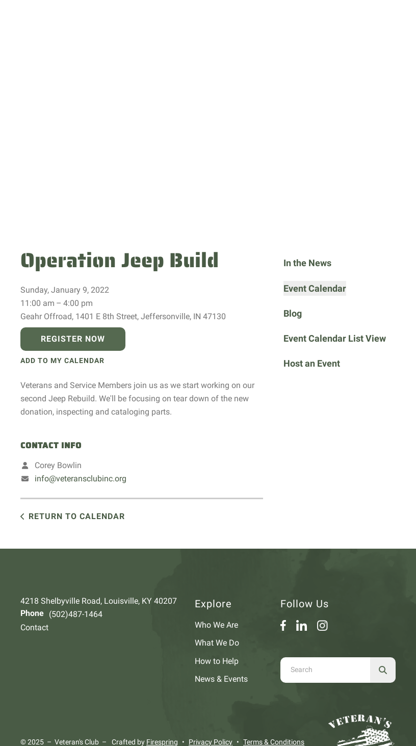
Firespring (162, 742)
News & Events (221, 679)
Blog (292, 313)
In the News (307, 263)
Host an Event (311, 363)
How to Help (217, 661)
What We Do (217, 643)
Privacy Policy (210, 742)
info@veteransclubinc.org (80, 478)
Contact (34, 627)
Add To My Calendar (62, 360)
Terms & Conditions (273, 742)
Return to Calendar (77, 516)
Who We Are (216, 625)
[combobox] (325, 670)
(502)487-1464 (75, 614)
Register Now (73, 339)
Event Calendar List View (334, 338)
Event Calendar (314, 288)
